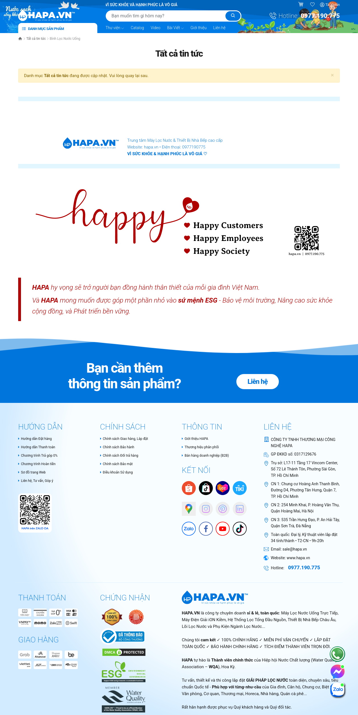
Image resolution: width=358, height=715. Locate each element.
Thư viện (115, 28)
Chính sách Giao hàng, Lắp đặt (128, 438)
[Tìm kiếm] (233, 16)
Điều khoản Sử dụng (119, 473)
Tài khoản (332, 5)
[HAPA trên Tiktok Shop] (206, 488)
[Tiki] (240, 488)
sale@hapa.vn (294, 549)
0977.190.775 (320, 15)
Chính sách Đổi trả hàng (122, 456)
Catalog (137, 27)
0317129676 (305, 454)
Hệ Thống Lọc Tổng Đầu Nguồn (257, 619)
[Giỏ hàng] (301, 5)
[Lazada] (223, 488)
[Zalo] (186, 527)
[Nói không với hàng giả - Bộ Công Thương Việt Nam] (136, 616)
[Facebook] (203, 527)
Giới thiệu (198, 27)
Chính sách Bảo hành (120, 447)
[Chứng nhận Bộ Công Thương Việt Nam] (122, 636)
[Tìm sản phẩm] (173, 16)
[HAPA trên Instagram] (203, 507)
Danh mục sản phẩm (43, 29)
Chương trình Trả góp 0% (41, 456)
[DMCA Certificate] (123, 651)
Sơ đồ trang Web (34, 473)
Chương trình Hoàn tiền (39, 464)
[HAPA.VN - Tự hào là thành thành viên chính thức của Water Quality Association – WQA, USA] (122, 697)
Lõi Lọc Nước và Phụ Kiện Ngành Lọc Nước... (223, 626)
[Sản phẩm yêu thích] (312, 5)
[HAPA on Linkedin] (237, 507)
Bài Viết (175, 28)
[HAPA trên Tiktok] (237, 527)
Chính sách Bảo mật (119, 464)
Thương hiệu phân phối (203, 447)
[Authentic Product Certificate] (112, 616)
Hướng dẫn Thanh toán (39, 447)
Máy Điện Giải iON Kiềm (204, 619)
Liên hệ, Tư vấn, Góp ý (38, 482)
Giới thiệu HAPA (197, 438)
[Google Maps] (186, 507)
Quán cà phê (291, 693)
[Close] (332, 75)
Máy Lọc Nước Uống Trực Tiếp (309, 613)
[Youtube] (220, 527)
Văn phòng (192, 693)
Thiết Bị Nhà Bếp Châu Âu (312, 619)
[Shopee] (189, 488)
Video (156, 27)
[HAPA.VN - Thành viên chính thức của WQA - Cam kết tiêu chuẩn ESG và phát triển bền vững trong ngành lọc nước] (123, 669)
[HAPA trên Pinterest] (220, 507)
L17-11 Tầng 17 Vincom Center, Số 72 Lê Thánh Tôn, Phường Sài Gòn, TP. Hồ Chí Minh (304, 468)
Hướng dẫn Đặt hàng (37, 438)
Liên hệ (219, 27)
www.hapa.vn (298, 557)
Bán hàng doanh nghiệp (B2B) (209, 456)
